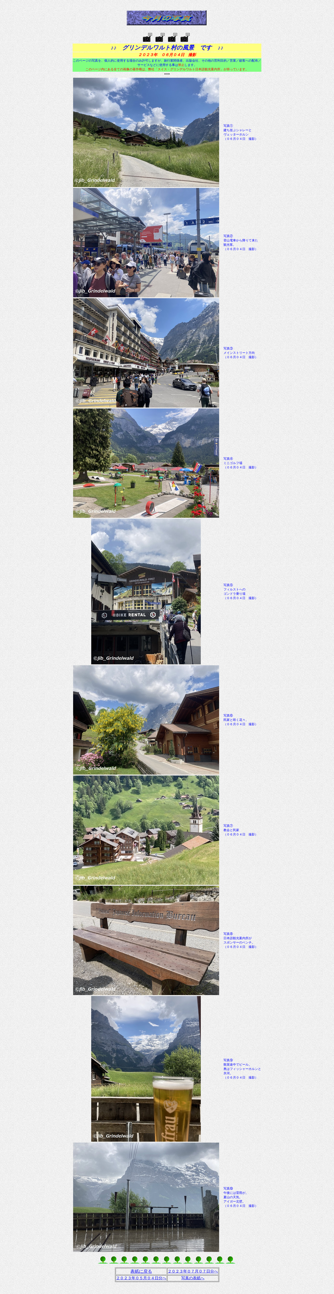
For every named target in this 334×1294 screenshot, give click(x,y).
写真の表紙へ (192, 1278)
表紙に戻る (141, 1271)
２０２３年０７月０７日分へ (193, 1271)
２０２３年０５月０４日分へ (141, 1278)
